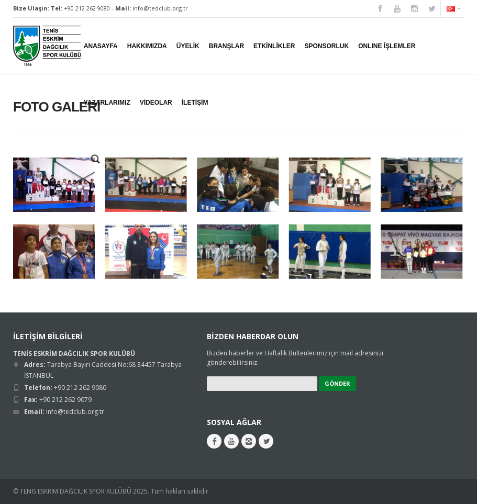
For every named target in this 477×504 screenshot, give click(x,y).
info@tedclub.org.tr (160, 8)
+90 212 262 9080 (87, 8)
